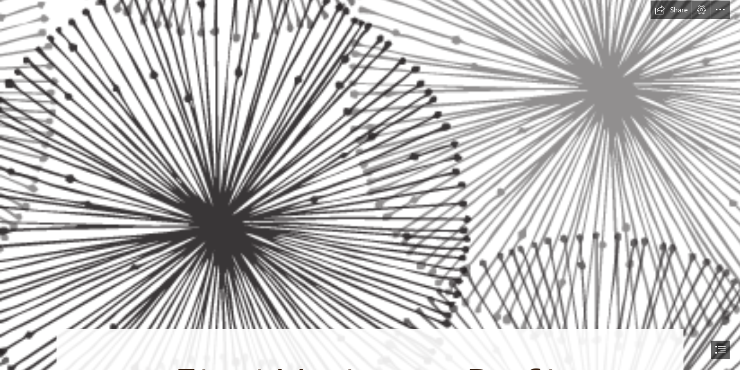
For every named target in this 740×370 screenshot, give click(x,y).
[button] (671, 10)
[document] (370, 185)
